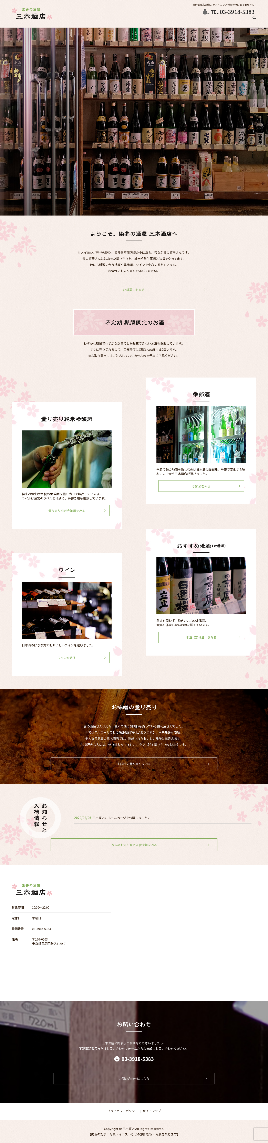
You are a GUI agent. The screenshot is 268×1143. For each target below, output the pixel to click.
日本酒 (154, 20)
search (253, 20)
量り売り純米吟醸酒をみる (66, 510)
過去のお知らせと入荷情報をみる (134, 845)
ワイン (198, 20)
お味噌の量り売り (217, 20)
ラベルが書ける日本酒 (176, 20)
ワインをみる (67, 657)
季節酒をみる (201, 486)
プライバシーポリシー (122, 1111)
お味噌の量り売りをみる (134, 764)
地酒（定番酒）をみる (201, 637)
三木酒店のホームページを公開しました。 (121, 818)
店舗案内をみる (134, 289)
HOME (112, 20)
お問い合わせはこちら (134, 1078)
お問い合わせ (240, 20)
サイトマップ (152, 1111)
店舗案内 (125, 20)
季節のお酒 (140, 20)
